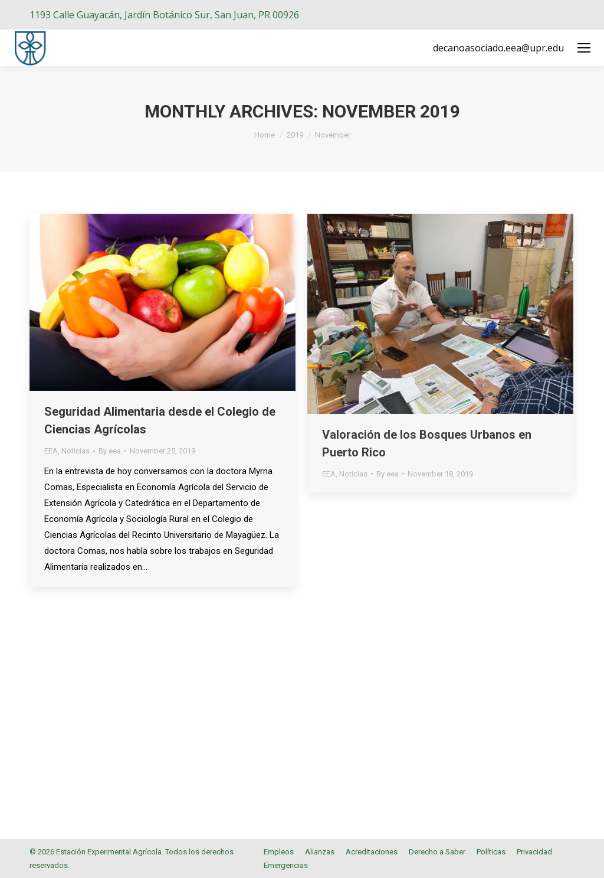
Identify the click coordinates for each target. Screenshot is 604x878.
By (110, 450)
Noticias (75, 450)
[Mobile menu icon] (584, 48)
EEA (51, 450)
